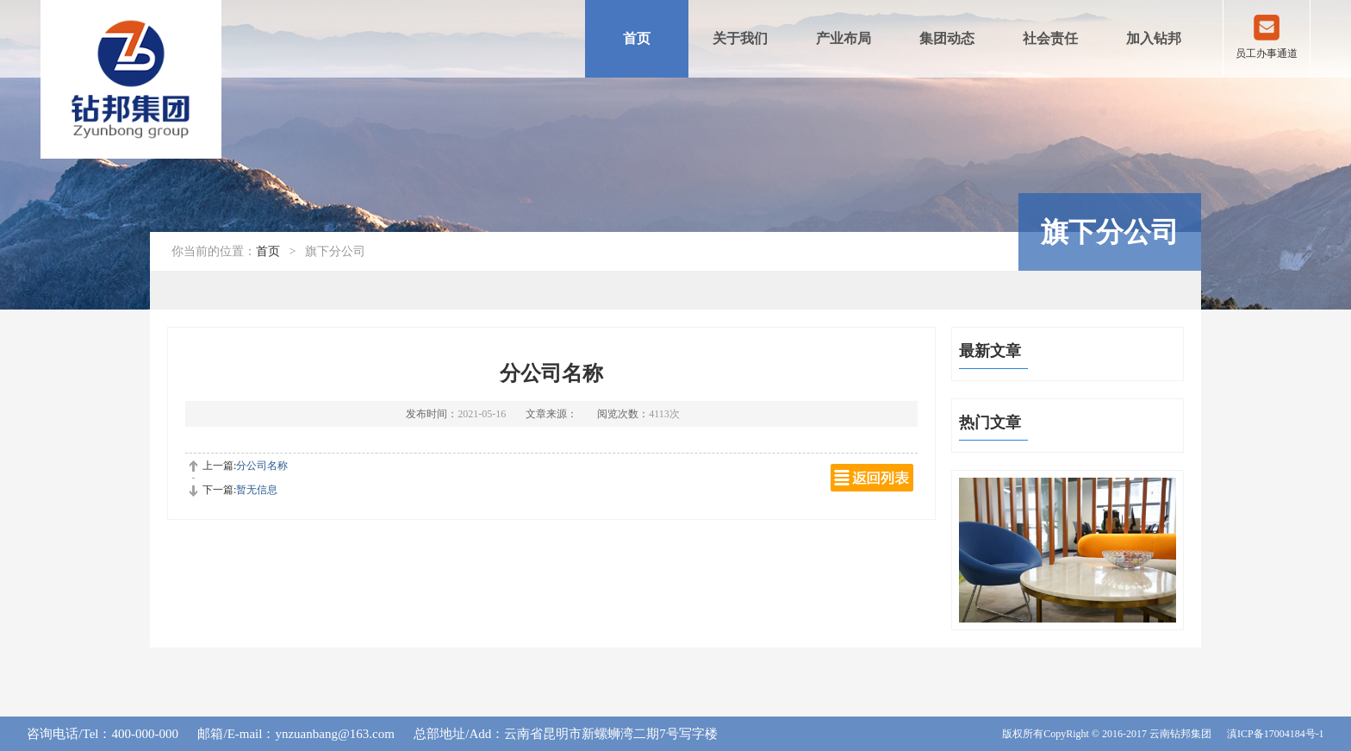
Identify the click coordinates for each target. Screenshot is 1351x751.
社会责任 (1050, 38)
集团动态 (946, 38)
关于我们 (740, 38)
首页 (637, 38)
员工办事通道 (1267, 53)
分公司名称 (262, 466)
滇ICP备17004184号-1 (1275, 734)
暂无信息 (256, 490)
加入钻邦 (1153, 38)
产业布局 (843, 38)
